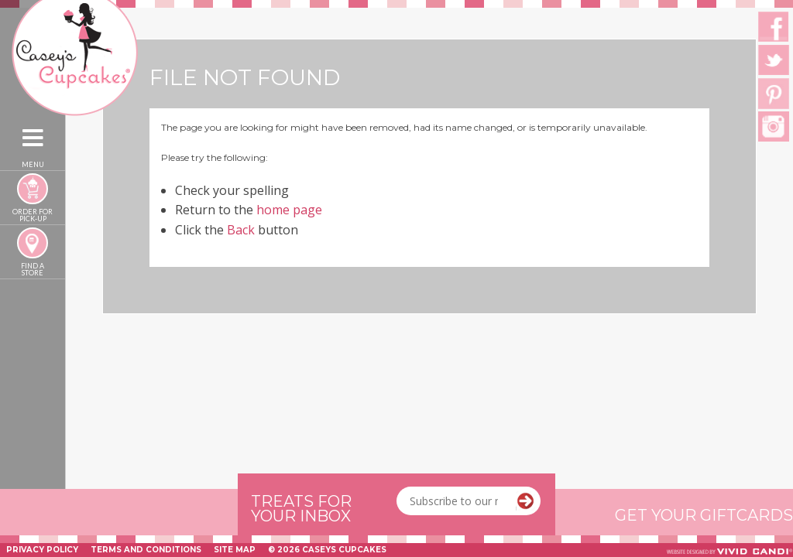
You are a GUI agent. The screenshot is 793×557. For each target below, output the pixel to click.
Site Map (235, 550)
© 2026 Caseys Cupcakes (327, 550)
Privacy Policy (42, 550)
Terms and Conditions (146, 550)
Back (241, 229)
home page (289, 209)
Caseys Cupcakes (61, 9)
